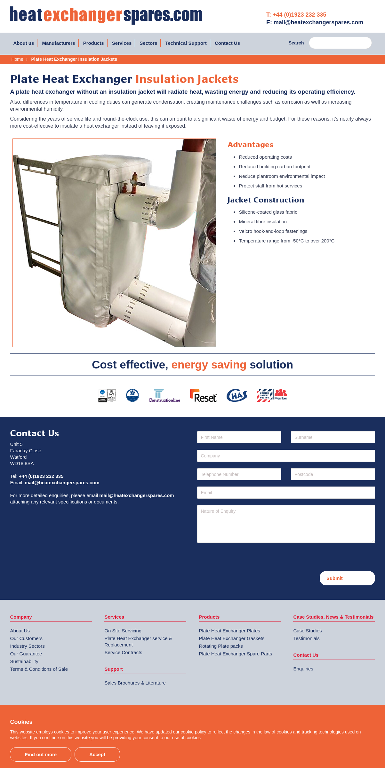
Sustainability (24, 661)
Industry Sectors (27, 646)
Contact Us (227, 43)
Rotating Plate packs (221, 646)
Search (296, 42)
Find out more (41, 754)
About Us (20, 630)
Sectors (148, 43)
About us (23, 43)
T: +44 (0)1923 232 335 (296, 15)
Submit (334, 578)
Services (122, 43)
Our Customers (26, 638)
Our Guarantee (26, 653)
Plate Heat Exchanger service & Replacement (138, 641)
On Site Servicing (122, 630)
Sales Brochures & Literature (134, 682)
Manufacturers (58, 43)
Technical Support (185, 43)
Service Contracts (123, 652)
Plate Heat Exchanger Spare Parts (235, 653)
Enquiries (303, 668)
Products (93, 43)
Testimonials (306, 638)
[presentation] (245, 558)
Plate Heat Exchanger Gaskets (231, 638)
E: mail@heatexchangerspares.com (314, 22)
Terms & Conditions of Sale (39, 669)
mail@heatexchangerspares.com (62, 482)
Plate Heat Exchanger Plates (229, 630)
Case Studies (307, 630)
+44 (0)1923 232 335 (41, 476)
